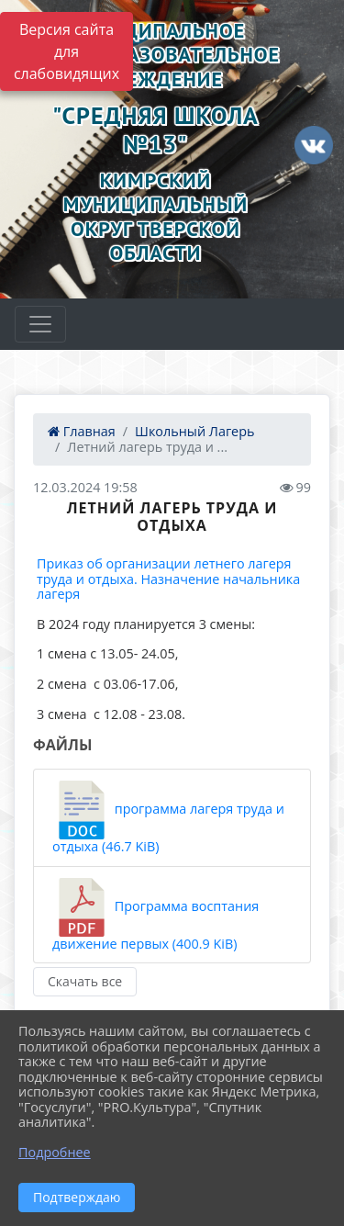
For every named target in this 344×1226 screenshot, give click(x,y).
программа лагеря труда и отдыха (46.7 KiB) (168, 818)
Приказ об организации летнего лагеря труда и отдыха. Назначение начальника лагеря (168, 578)
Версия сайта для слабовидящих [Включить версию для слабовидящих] (66, 51)
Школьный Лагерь (194, 431)
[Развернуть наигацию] (40, 324)
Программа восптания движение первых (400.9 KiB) (155, 915)
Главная (82, 431)
